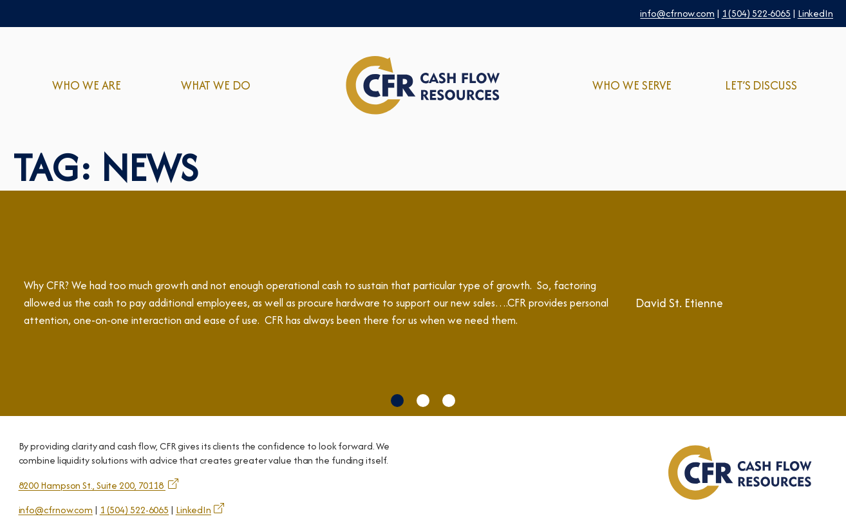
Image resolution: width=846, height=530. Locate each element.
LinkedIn (815, 13)
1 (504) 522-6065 (756, 13)
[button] (397, 400)
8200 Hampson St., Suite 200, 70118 (92, 485)
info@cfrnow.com (677, 13)
